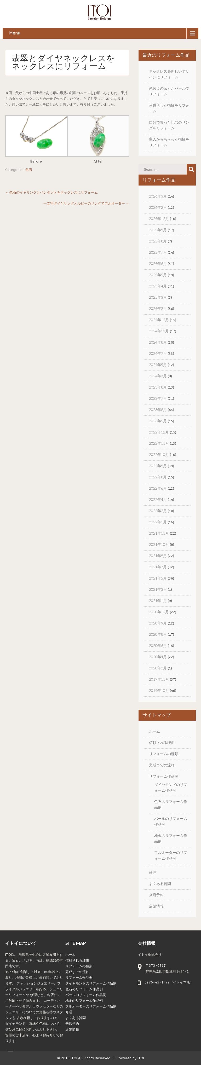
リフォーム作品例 (163, 776)
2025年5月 (158, 275)
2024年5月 (158, 364)
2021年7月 (158, 567)
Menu (14, 33)
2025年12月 (159, 218)
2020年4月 (158, 657)
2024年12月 (159, 319)
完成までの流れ (162, 765)
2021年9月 (158, 555)
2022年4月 (158, 499)
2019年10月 (159, 690)
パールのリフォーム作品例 (85, 995)
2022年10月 (159, 454)
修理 (152, 872)
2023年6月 (158, 409)
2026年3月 (158, 196)
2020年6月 (158, 645)
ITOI (74, 1058)
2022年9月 (158, 466)
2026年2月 (158, 207)
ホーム (154, 731)
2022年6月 (158, 488)
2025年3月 (158, 297)
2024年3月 (158, 376)
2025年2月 (158, 308)
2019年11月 (159, 679)
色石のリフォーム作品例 (84, 989)
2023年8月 (158, 387)
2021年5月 (158, 578)
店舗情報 (156, 906)
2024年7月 (158, 353)
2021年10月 (159, 544)
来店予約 (156, 895)
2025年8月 (158, 241)
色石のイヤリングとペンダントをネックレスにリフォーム (51, 192)
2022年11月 (159, 443)
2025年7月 (158, 252)
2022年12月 (159, 432)
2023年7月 (158, 398)
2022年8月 (158, 477)
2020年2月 (158, 668)
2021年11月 (159, 533)
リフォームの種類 (163, 753)
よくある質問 (160, 883)
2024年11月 (159, 331)
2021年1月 (158, 600)
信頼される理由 (162, 742)
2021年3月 (158, 589)
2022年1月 (158, 522)
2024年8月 (158, 342)
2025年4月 (158, 286)
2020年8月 (158, 634)
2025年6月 (158, 263)
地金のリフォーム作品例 (84, 1001)
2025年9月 (158, 230)
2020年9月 (158, 623)
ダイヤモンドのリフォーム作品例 (90, 983)
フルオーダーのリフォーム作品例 (90, 1006)
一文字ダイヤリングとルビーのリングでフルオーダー (86, 203)
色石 (28, 170)
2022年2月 (158, 510)
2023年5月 (158, 421)
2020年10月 (159, 612)
